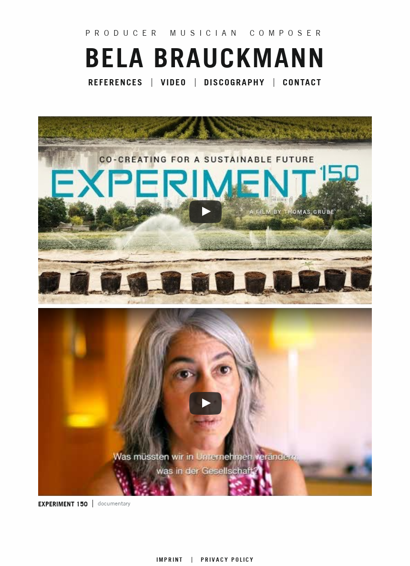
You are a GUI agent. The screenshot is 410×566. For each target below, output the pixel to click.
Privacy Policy (227, 560)
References (115, 82)
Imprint (169, 560)
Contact (302, 82)
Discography (234, 82)
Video (173, 82)
